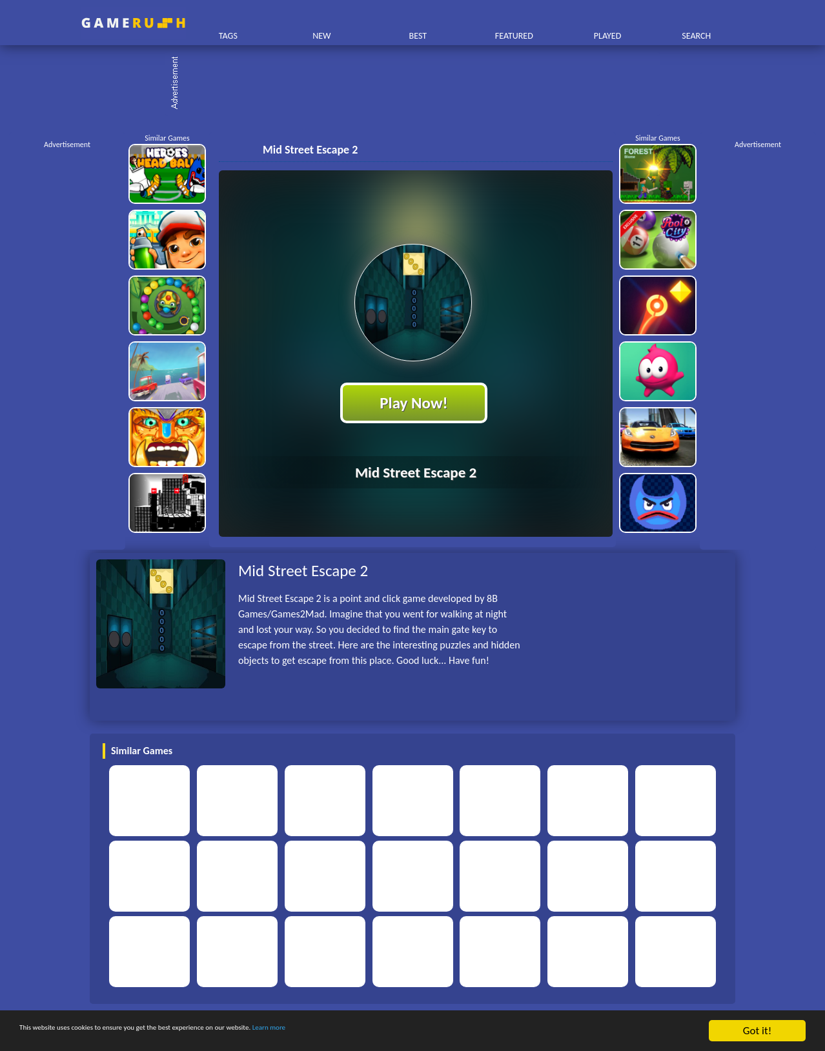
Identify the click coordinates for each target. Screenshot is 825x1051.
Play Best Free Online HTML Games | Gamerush (133, 23)
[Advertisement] (419, 84)
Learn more (403, 1031)
